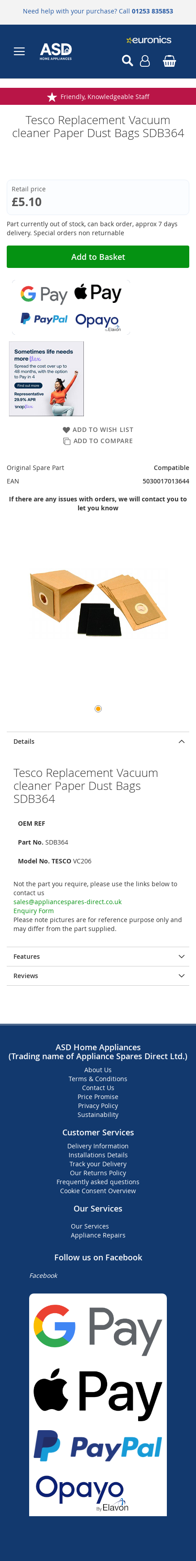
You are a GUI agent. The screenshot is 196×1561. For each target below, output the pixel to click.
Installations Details (98, 1155)
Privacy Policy (98, 1105)
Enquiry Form (33, 910)
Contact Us (98, 1087)
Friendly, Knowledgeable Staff (105, 96)
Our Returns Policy (98, 1173)
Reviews (25, 975)
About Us (98, 1069)
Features (26, 956)
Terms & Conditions (98, 1078)
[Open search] (127, 61)
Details (24, 741)
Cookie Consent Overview (98, 1190)
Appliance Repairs (98, 1235)
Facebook (43, 1275)
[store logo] (67, 51)
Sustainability (98, 1114)
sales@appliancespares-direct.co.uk (67, 901)
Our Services (90, 1226)
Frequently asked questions (98, 1181)
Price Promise (98, 1096)
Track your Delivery (98, 1164)
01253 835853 (152, 11)
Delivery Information (98, 1146)
